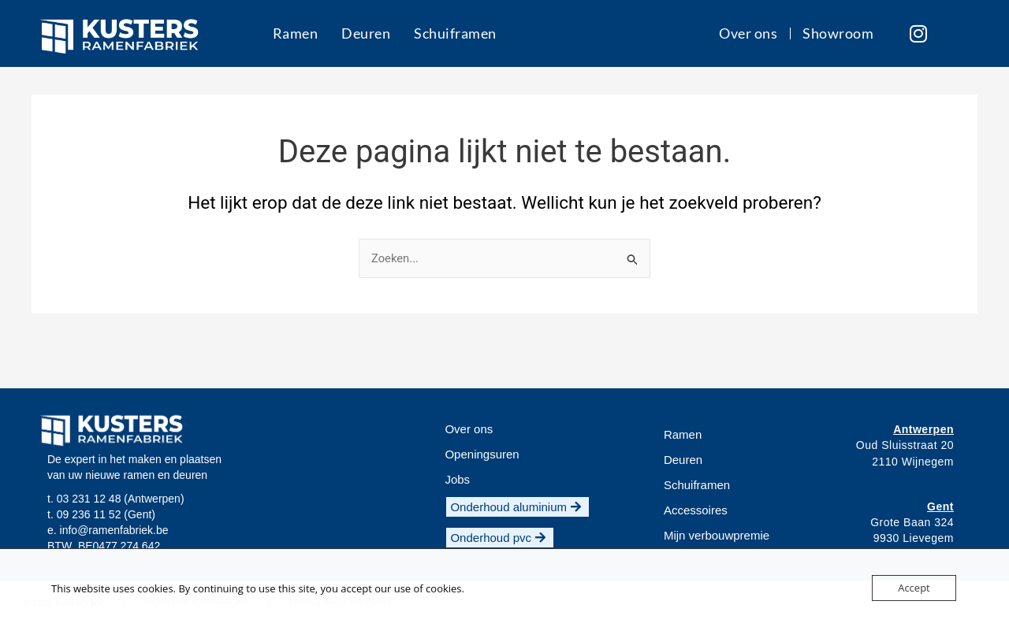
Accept (914, 588)
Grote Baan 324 (912, 522)
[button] (457, 479)
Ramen (295, 33)
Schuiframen (455, 33)
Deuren (365, 33)
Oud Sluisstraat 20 (905, 446)
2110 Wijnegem (913, 461)
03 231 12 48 (89, 498)
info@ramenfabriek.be (114, 530)
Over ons (748, 33)
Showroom (837, 33)
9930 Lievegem (913, 538)
